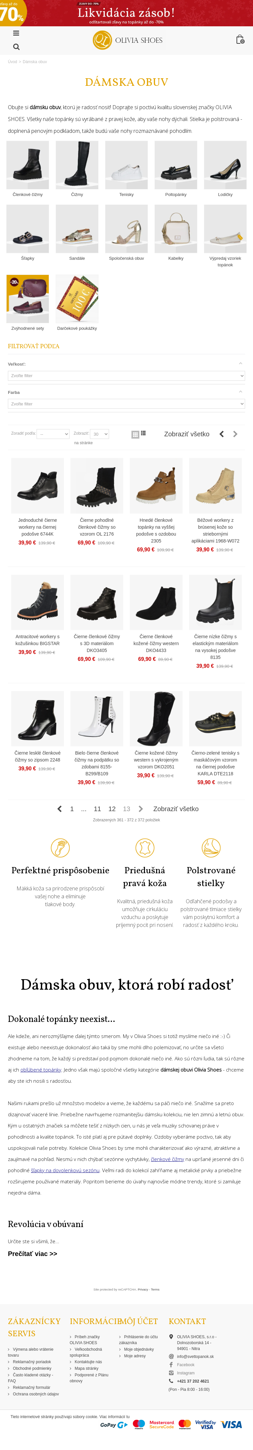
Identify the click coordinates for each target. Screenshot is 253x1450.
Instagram (186, 1373)
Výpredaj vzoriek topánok (225, 261)
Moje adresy (134, 1356)
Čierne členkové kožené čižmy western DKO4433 (156, 643)
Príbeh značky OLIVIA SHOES (85, 1340)
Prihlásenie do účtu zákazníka (138, 1340)
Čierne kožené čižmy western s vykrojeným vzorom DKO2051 (156, 759)
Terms (155, 1289)
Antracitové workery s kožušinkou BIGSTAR (37, 640)
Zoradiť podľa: (23, 433)
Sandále (77, 258)
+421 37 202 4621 (193, 1381)
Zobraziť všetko (187, 434)
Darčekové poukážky (77, 328)
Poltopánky (175, 194)
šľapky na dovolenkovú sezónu (65, 1170)
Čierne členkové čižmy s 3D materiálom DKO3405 (97, 643)
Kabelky (175, 258)
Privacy (143, 1289)
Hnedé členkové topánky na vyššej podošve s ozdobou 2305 (156, 531)
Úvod (12, 62)
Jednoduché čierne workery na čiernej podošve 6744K (37, 527)
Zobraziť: (81, 433)
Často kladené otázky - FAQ (30, 1378)
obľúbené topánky (40, 1069)
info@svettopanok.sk (195, 1356)
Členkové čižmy (27, 194)
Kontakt (187, 1322)
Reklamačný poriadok (31, 1362)
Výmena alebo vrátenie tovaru (30, 1352)
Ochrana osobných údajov (35, 1394)
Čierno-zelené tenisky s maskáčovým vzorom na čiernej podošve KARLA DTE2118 (215, 763)
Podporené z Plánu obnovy (89, 1378)
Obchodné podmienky (31, 1368)
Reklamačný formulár (31, 1387)
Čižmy (77, 194)
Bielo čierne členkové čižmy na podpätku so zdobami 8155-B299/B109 (96, 763)
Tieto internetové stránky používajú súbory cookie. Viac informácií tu (70, 1416)
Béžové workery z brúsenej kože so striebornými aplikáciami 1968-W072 (215, 531)
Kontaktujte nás (88, 1362)
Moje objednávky (138, 1349)
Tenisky (126, 194)
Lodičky (225, 194)
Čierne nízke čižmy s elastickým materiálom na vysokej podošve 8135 (215, 647)
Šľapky (27, 258)
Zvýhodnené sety (27, 328)
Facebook (186, 1365)
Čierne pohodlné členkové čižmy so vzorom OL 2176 (96, 527)
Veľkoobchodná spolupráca (86, 1352)
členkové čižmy (167, 1159)
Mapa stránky (86, 1368)
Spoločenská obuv (126, 258)
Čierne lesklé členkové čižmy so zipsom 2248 (37, 756)
